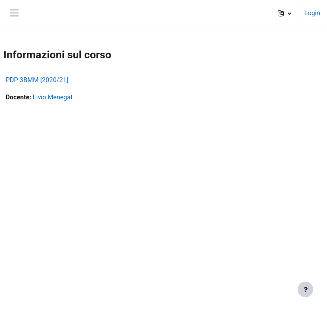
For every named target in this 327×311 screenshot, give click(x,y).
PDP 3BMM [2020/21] (37, 80)
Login (313, 13)
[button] (284, 13)
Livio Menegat (53, 97)
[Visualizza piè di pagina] (305, 289)
